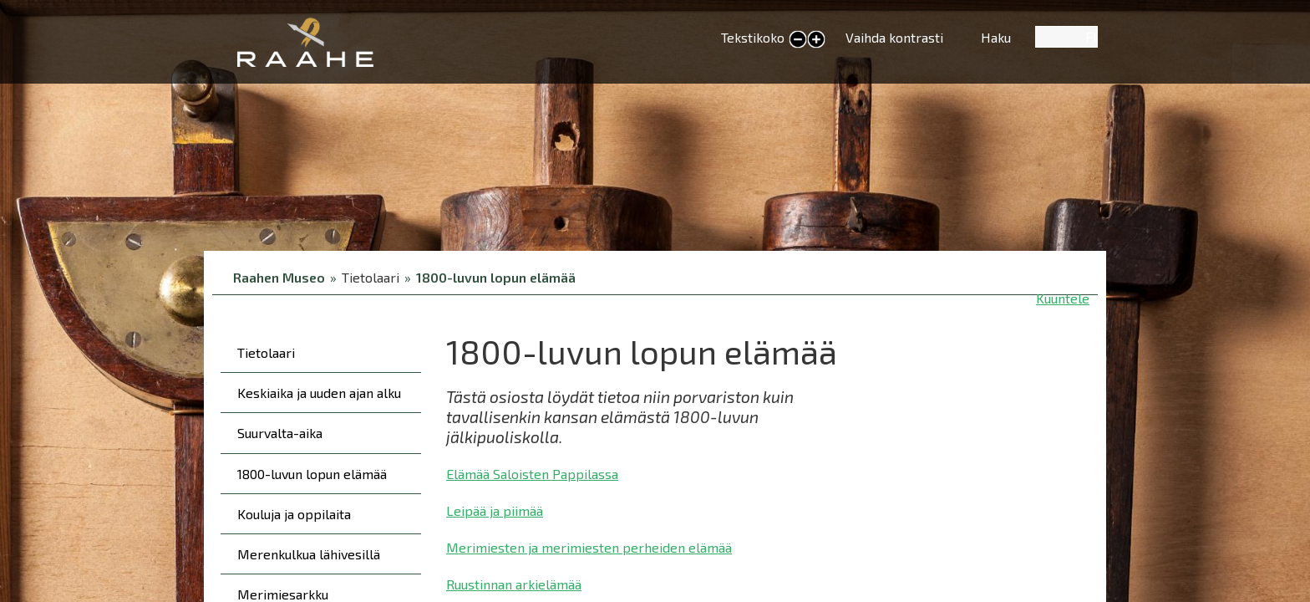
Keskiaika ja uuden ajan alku (319, 392)
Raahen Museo (279, 277)
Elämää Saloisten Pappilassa (532, 474)
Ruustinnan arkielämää (513, 584)
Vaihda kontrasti (894, 37)
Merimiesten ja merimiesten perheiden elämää (589, 547)
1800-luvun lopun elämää (496, 277)
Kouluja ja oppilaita (294, 514)
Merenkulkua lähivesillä (308, 554)
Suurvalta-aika (279, 433)
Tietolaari (266, 352)
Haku (996, 37)
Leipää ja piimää (494, 510)
